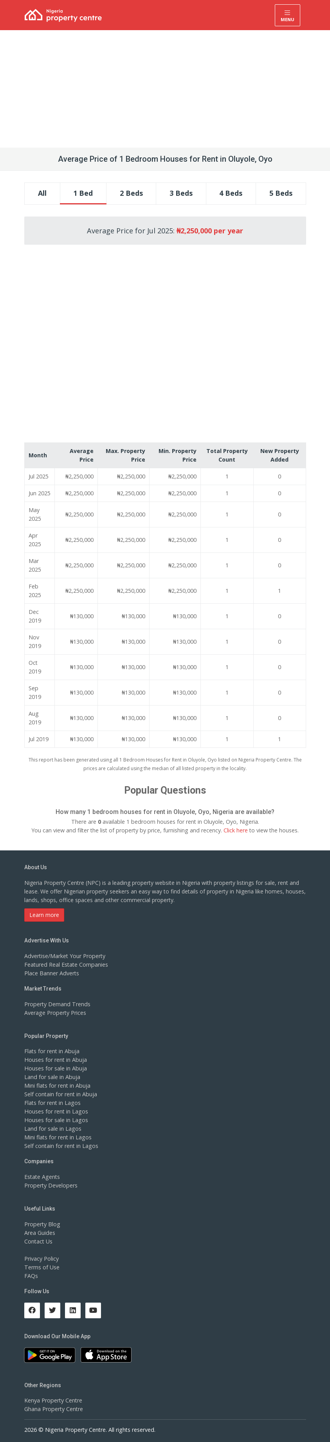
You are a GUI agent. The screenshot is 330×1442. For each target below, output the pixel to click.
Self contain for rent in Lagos (61, 1146)
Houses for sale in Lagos (55, 1120)
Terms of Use (41, 1267)
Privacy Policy (41, 1258)
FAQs (31, 1276)
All (42, 193)
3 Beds (181, 193)
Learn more (44, 915)
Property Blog (42, 1224)
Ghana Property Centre (53, 1409)
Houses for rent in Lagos (55, 1111)
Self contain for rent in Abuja (60, 1094)
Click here (235, 830)
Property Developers (50, 1185)
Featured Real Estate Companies (65, 964)
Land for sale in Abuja (51, 1077)
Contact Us (38, 1241)
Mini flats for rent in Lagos (57, 1137)
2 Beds (131, 193)
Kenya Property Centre (53, 1400)
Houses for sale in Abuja (55, 1068)
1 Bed (83, 193)
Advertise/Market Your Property (64, 956)
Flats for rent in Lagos (52, 1102)
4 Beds (230, 193)
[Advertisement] (165, 89)
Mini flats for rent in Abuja (57, 1085)
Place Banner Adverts (51, 973)
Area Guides (39, 1232)
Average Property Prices (54, 1012)
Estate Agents (42, 1176)
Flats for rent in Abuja (51, 1051)
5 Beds (280, 193)
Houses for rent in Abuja (55, 1059)
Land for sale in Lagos (52, 1128)
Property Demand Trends (56, 1004)
